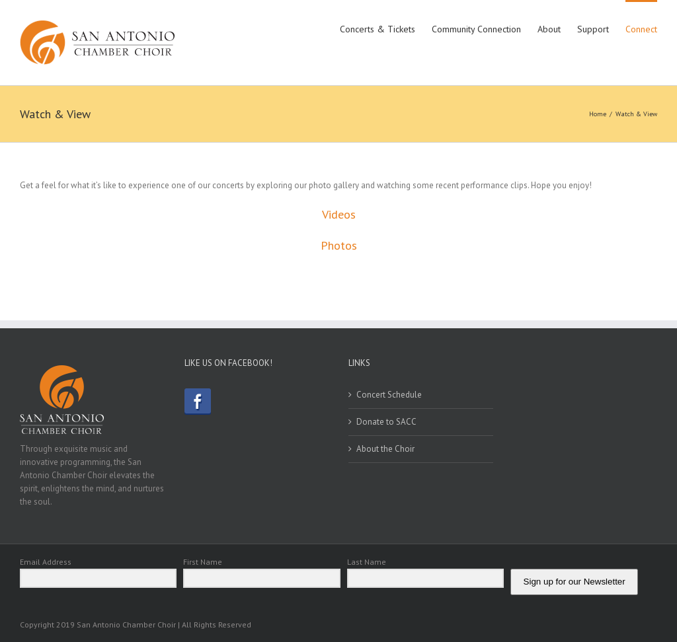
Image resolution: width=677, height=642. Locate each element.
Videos (339, 214)
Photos (339, 245)
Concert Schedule (389, 394)
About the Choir (385, 448)
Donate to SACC (386, 421)
